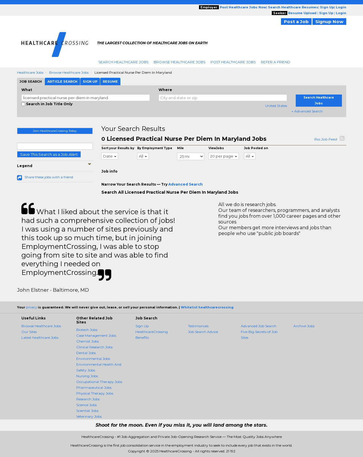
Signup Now (329, 21)
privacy (31, 307)
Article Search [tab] (62, 81)
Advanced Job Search (258, 326)
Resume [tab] (110, 81)
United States (276, 105)
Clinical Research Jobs (94, 347)
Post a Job (296, 21)
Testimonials (198, 326)
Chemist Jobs (87, 341)
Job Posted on (256, 148)
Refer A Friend (275, 62)
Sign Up (142, 326)
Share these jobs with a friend (49, 177)
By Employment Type (154, 148)
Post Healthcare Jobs (233, 62)
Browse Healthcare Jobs (179, 62)
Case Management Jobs (96, 335)
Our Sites (29, 332)
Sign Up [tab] (90, 81)
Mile (180, 148)
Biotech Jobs (86, 330)
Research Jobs (88, 399)
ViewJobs (216, 148)
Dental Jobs (86, 353)
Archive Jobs (303, 326)
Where (165, 90)
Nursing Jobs (87, 376)
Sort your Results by (117, 148)
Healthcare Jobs (30, 72)
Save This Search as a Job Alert (49, 154)
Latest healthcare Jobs (39, 337)
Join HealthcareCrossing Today (55, 131)
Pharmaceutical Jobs (93, 387)
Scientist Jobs (87, 410)
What (26, 90)
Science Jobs (86, 405)
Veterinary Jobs (89, 416)
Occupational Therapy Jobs (99, 382)
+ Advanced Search (307, 111)
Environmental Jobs (93, 358)
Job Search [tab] (31, 81)
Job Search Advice (203, 332)
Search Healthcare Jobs (123, 62)
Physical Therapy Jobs (94, 393)
